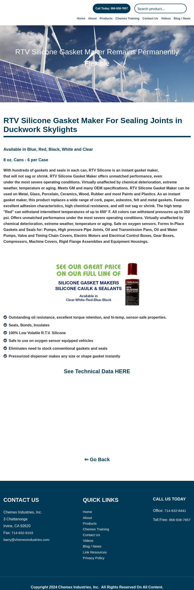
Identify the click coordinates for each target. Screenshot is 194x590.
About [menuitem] (92, 18)
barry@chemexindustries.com (27, 530)
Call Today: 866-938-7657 (112, 8)
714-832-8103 (23, 523)
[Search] (160, 8)
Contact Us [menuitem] (150, 18)
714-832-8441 (174, 501)
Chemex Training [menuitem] (128, 18)
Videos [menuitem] (166, 18)
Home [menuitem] (81, 18)
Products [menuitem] (106, 18)
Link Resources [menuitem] (94, 544)
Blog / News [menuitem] (182, 18)
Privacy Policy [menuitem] (93, 550)
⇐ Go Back (97, 450)
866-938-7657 (179, 510)
